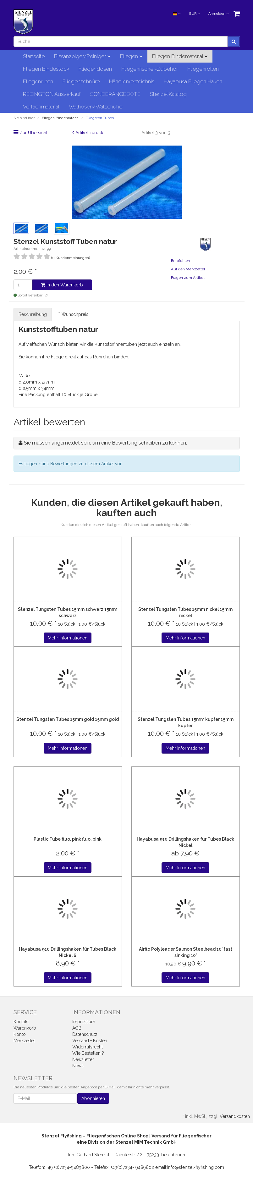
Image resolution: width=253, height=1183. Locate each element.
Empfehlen (180, 260)
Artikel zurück (89, 132)
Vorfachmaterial (41, 106)
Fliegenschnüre (81, 81)
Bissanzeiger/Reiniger (82, 56)
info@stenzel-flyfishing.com (195, 1167)
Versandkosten (235, 1116)
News (78, 1065)
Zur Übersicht (33, 132)
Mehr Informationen (67, 637)
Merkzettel (24, 1040)
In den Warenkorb (62, 284)
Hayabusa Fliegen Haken (193, 81)
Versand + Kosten (89, 1040)
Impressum (83, 1021)
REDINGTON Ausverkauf (52, 94)
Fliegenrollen (203, 69)
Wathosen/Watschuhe (95, 106)
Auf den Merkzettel (188, 269)
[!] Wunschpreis (73, 314)
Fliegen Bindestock (46, 69)
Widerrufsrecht (87, 1046)
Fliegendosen (95, 69)
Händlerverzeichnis (131, 81)
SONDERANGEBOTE (115, 94)
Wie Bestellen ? (88, 1053)
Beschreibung (33, 314)
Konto (20, 1034)
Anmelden (218, 14)
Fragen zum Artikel (187, 277)
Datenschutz (84, 1034)
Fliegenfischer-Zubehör (149, 69)
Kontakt (21, 1021)
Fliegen (131, 56)
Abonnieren (93, 1098)
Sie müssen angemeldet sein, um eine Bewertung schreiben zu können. (105, 443)
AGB (76, 1028)
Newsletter (83, 1059)
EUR (194, 14)
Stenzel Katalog (168, 94)
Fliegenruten (38, 81)
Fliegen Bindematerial (180, 56)
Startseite (34, 56)
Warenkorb (25, 1028)
